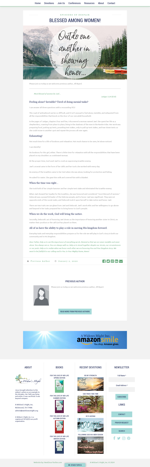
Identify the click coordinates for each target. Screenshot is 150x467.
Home (38, 3)
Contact (111, 3)
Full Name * (122, 375)
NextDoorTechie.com (53, 462)
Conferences (74, 3)
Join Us (61, 3)
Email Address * (122, 385)
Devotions (49, 3)
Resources (89, 3)
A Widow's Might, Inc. (99, 462)
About (101, 3)
